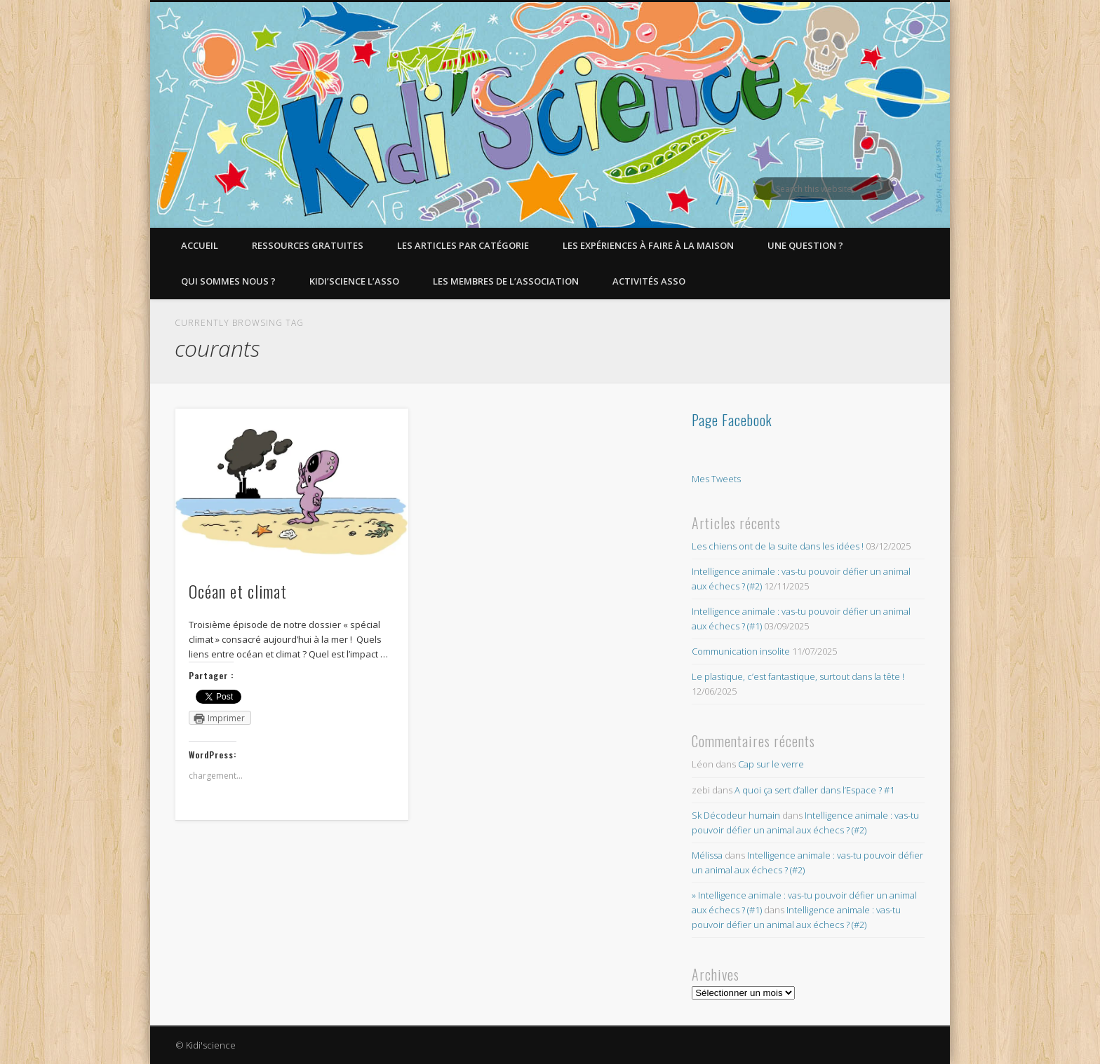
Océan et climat (238, 590)
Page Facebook (732, 419)
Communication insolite (741, 651)
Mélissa (707, 855)
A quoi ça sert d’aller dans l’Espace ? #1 (814, 790)
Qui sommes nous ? (228, 281)
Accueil (199, 245)
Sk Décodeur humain (736, 815)
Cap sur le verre (771, 764)
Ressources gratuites (307, 245)
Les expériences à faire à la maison (648, 245)
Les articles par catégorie (463, 245)
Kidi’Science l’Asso (354, 281)
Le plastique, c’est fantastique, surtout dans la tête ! (798, 676)
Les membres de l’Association (506, 281)
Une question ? (805, 245)
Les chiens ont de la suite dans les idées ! (778, 546)
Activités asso (648, 281)
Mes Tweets (716, 478)
